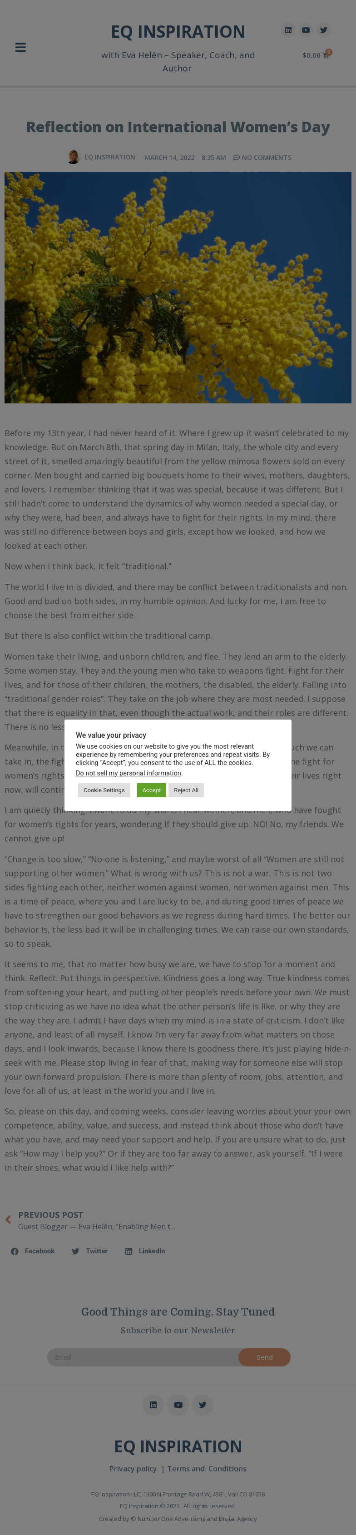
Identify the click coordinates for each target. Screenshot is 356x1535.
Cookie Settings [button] (104, 790)
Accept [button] (152, 790)
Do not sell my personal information (128, 773)
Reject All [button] (186, 790)
